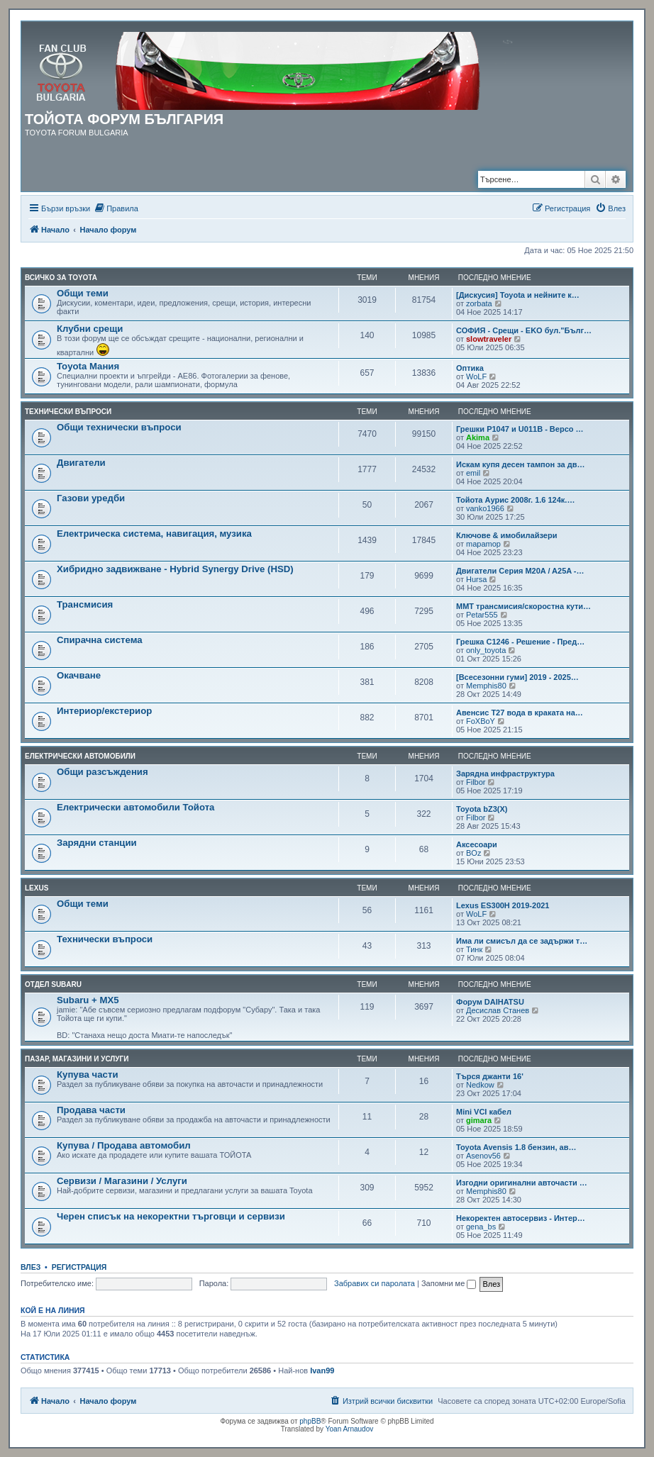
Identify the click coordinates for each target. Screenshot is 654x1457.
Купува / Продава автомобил (124, 1145)
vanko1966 (485, 508)
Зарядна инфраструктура (505, 773)
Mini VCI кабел (483, 1111)
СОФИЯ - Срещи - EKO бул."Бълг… (524, 330)
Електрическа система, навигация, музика (154, 533)
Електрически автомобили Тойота (135, 807)
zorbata (479, 303)
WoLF (476, 376)
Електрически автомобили (80, 756)
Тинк (474, 949)
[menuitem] (116, 208)
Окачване (79, 675)
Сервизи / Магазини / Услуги (122, 1181)
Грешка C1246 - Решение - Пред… (520, 641)
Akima (477, 437)
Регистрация (79, 1267)
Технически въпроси (68, 411)
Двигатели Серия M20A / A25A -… (520, 570)
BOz (473, 853)
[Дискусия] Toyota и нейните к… (518, 295)
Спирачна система (100, 640)
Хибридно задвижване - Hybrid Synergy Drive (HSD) (175, 569)
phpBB (310, 1421)
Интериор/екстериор (104, 710)
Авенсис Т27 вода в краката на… (519, 712)
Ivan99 (322, 1370)
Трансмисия (85, 604)
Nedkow (480, 1085)
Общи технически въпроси (119, 427)
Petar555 (482, 614)
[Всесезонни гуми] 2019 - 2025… (517, 677)
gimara (479, 1120)
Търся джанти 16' (489, 1076)
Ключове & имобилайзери (506, 535)
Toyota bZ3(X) (482, 809)
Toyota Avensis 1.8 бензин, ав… (516, 1147)
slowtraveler (488, 339)
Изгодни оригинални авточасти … (521, 1182)
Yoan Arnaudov (349, 1429)
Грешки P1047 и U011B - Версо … (520, 429)
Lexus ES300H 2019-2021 (502, 905)
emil (473, 473)
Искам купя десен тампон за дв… (520, 464)
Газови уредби (91, 498)
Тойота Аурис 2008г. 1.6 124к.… (515, 500)
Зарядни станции (97, 842)
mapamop (483, 544)
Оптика (470, 368)
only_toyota (486, 650)
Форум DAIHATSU (490, 1002)
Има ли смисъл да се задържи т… (521, 941)
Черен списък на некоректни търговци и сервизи (171, 1216)
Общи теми (83, 293)
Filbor (476, 782)
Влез (30, 1267)
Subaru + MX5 (88, 1000)
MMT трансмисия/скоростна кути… (523, 606)
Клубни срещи (90, 328)
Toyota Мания (88, 366)
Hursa (476, 579)
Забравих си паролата (374, 1283)
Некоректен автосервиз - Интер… (520, 1218)
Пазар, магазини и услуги (76, 1059)
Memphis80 (486, 685)
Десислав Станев (497, 1010)
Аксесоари (476, 844)
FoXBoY (480, 721)
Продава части (91, 1110)
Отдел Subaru (53, 984)
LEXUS (36, 888)
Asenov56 (483, 1155)
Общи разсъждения (102, 771)
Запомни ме (448, 1283)
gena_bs (481, 1226)
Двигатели (81, 462)
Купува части (87, 1074)
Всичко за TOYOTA (61, 277)
